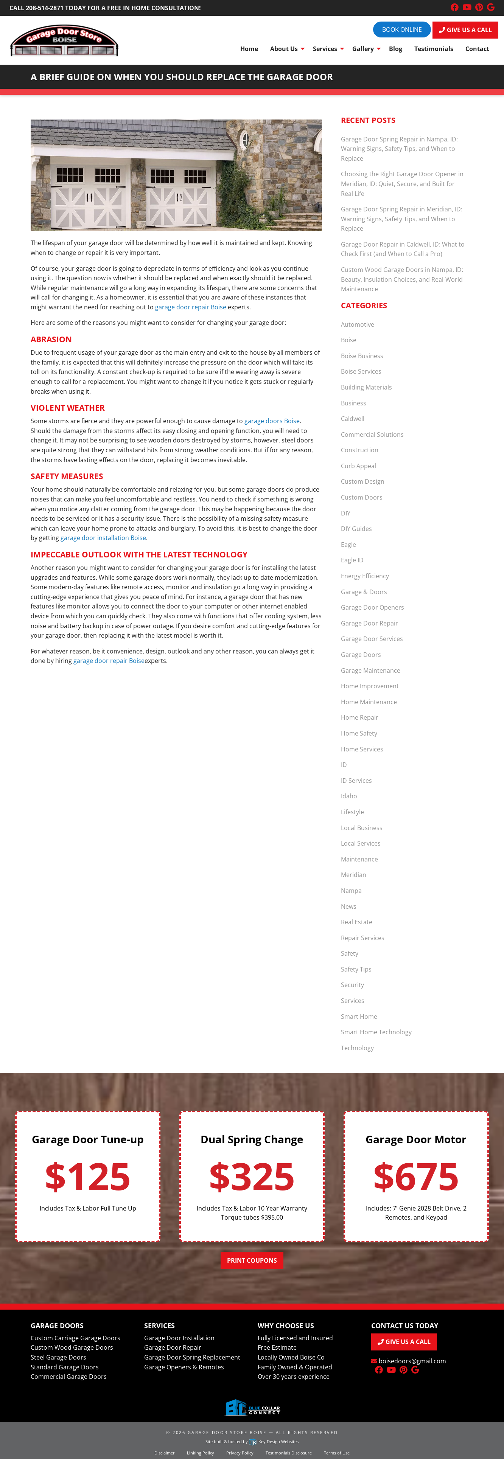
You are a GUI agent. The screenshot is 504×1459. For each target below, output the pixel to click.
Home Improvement (370, 686)
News (348, 906)
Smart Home (359, 1016)
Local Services (361, 843)
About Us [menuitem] (284, 49)
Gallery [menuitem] (363, 49)
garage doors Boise (272, 421)
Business (353, 403)
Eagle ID (352, 560)
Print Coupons (252, 1260)
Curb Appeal (358, 466)
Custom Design (362, 481)
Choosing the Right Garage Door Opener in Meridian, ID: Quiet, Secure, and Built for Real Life (402, 183)
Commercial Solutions (372, 434)
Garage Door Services (372, 639)
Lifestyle (352, 812)
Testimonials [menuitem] (433, 49)
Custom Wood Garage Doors (72, 1347)
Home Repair (359, 717)
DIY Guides (356, 529)
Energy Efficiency (365, 576)
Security (352, 985)
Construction (359, 450)
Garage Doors (361, 654)
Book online (402, 29)
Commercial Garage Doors (69, 1376)
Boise (348, 340)
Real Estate (356, 922)
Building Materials (366, 387)
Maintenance (359, 859)
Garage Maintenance (370, 670)
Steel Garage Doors (58, 1357)
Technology (357, 1048)
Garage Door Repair (369, 623)
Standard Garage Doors (65, 1367)
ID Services (356, 780)
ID (344, 765)
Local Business (362, 828)
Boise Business (362, 356)
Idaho (349, 796)
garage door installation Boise (103, 538)
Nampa (351, 890)
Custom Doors (362, 497)
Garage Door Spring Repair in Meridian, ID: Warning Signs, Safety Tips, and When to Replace (401, 219)
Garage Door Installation (179, 1338)
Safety (349, 953)
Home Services (362, 749)
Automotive (357, 324)
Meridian (353, 875)
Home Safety (359, 733)
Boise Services (361, 371)
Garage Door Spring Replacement (192, 1357)
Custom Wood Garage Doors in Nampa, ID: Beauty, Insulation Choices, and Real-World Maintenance (402, 279)
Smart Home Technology (376, 1032)
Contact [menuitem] (477, 49)
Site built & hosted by (251, 1441)
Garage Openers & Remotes (184, 1367)
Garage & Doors (364, 592)
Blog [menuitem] (395, 49)
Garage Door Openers (372, 607)
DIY (345, 513)
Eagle (348, 544)
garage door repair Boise (190, 307)
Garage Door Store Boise (227, 1432)
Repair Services (362, 938)
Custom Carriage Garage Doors (75, 1338)
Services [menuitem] (325, 49)
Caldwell (352, 418)
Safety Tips (356, 969)
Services (352, 1000)
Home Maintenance (369, 702)
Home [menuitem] (249, 49)
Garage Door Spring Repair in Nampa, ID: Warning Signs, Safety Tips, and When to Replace (399, 149)
